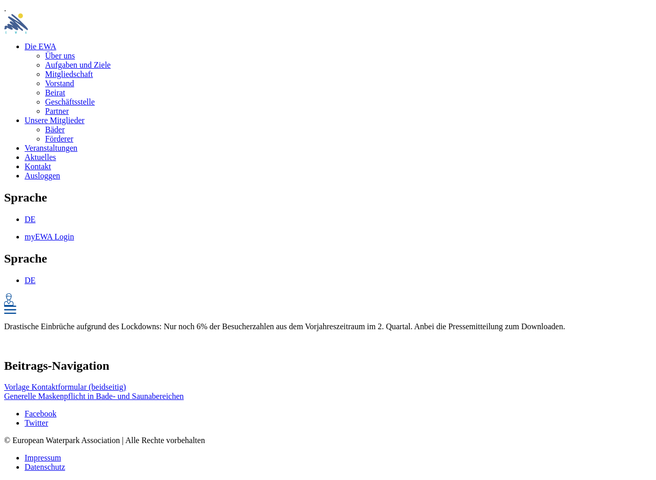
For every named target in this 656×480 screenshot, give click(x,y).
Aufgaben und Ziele (78, 65)
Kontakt (38, 166)
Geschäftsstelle (70, 101)
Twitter (36, 422)
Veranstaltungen (51, 148)
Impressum (43, 457)
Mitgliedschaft (69, 74)
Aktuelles (40, 157)
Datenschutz (45, 467)
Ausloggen (42, 175)
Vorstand (59, 83)
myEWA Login (49, 236)
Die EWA (40, 46)
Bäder (55, 129)
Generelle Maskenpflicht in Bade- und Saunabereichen (94, 396)
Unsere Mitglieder (55, 120)
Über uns (60, 55)
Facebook (40, 413)
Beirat (55, 92)
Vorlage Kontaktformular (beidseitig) (65, 387)
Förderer (59, 138)
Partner (57, 111)
